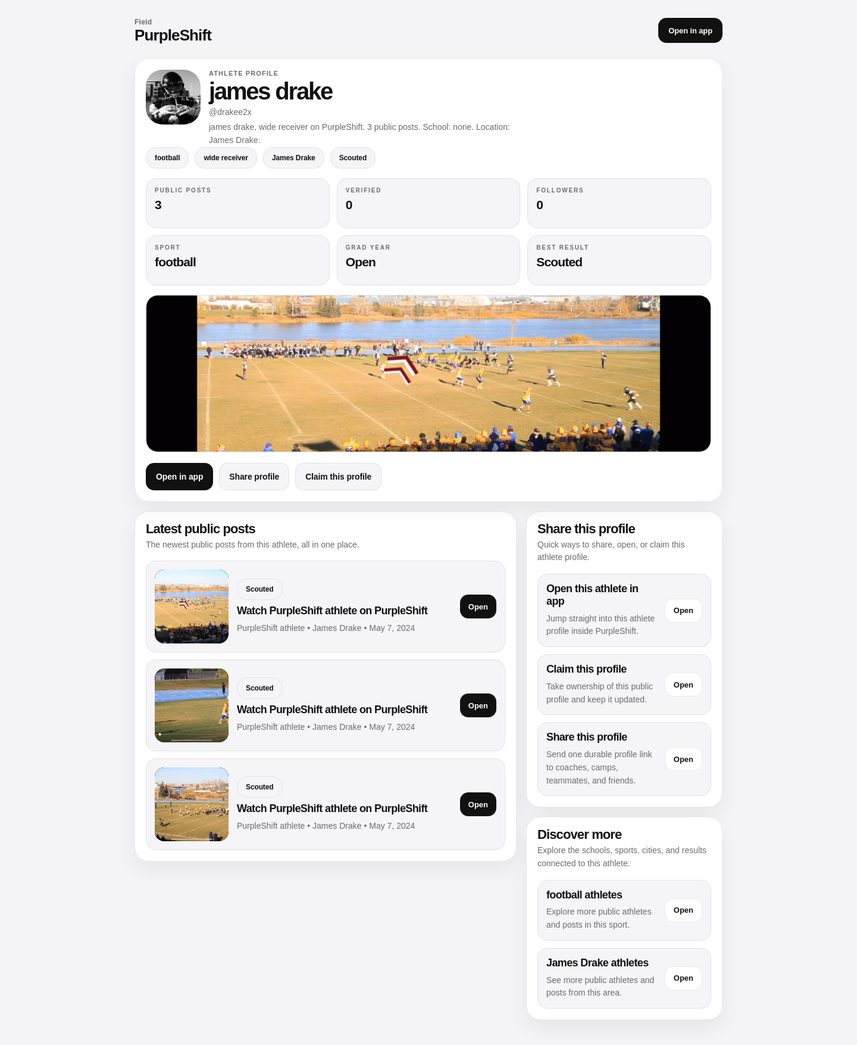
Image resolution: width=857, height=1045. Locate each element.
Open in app (690, 30)
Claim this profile (338, 476)
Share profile (254, 476)
